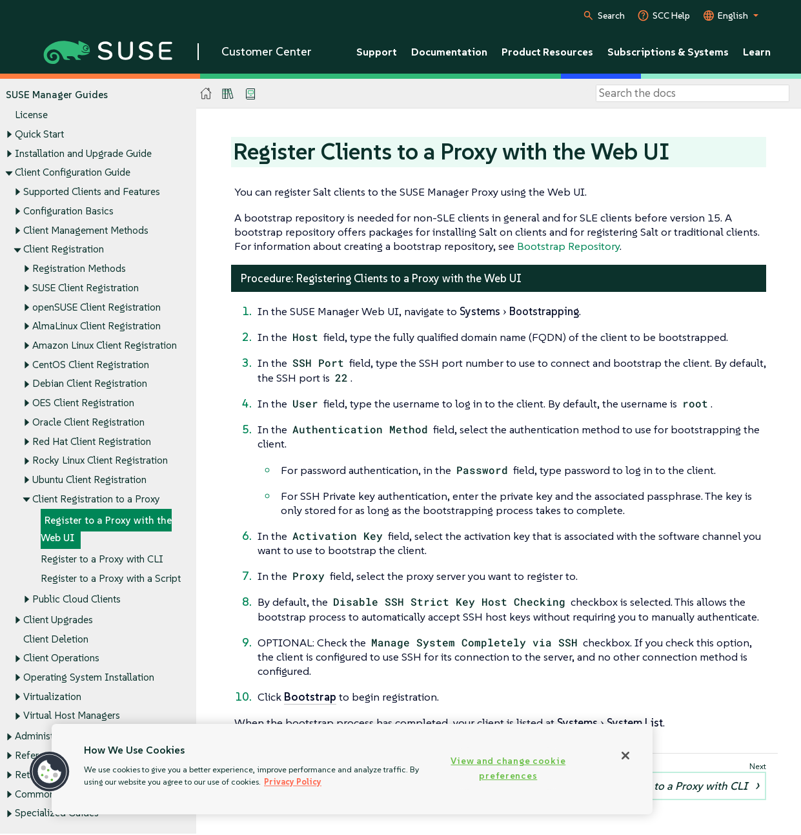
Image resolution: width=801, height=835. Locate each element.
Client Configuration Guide (72, 173)
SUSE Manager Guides (57, 94)
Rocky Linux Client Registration (100, 461)
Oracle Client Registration (88, 422)
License (31, 115)
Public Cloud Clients (76, 599)
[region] (352, 769)
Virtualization (52, 696)
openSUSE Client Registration (96, 307)
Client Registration (63, 249)
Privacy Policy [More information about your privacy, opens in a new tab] (292, 781)
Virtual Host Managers (71, 716)
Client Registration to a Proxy (96, 499)
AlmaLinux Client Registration (96, 326)
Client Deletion (55, 639)
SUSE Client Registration (85, 288)
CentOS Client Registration (90, 364)
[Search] (692, 94)
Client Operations (61, 658)
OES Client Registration (83, 403)
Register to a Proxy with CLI (102, 559)
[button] (49, 771)
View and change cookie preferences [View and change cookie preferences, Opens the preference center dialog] (508, 768)
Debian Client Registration (89, 384)
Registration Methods (79, 268)
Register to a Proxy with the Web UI (106, 529)
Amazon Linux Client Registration (104, 345)
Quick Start (39, 134)
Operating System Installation (88, 677)
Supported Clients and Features (91, 191)
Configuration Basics (68, 211)
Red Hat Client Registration (91, 441)
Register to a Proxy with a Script (111, 578)
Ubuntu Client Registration (89, 480)
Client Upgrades (58, 619)
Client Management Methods (85, 230)
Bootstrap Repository (568, 246)
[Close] (625, 755)
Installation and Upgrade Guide (83, 153)
